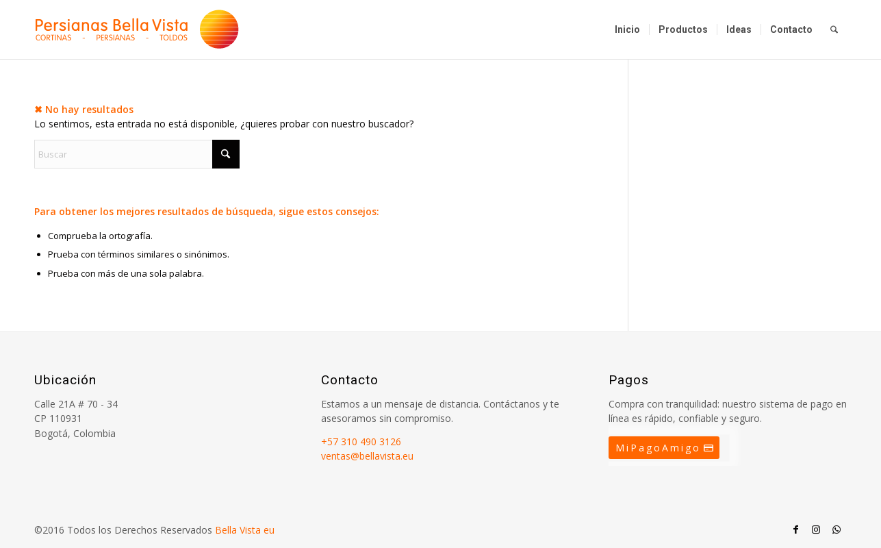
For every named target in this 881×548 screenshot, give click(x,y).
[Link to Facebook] (795, 529)
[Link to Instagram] (816, 529)
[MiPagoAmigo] (664, 448)
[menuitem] (627, 29)
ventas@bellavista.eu (367, 455)
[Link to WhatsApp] (836, 529)
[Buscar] (834, 29)
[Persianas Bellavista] (137, 29)
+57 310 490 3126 (361, 441)
